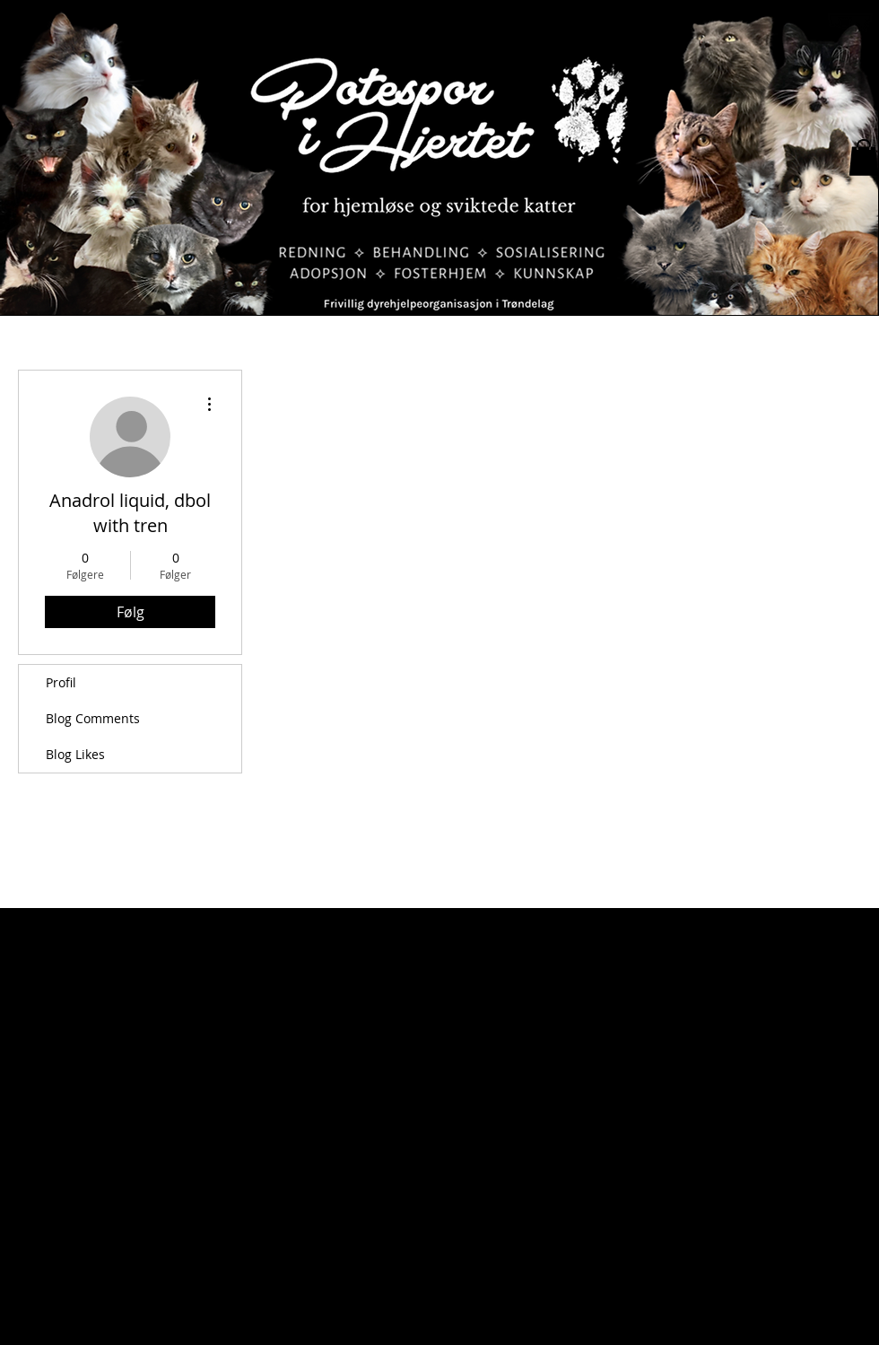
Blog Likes (75, 754)
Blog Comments (93, 718)
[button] (864, 157)
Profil (61, 682)
